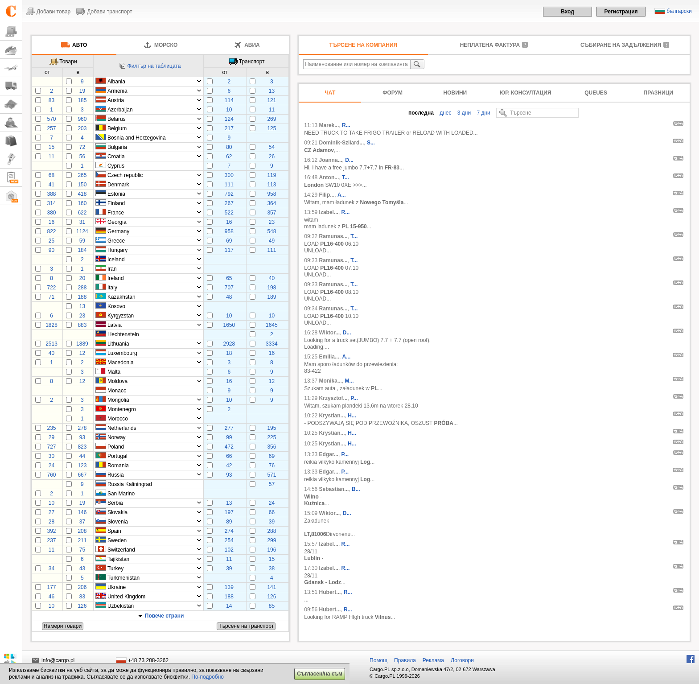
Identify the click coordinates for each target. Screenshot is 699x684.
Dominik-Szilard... (341, 143)
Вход (567, 11)
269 (271, 119)
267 (229, 203)
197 (229, 512)
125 (271, 128)
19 (82, 91)
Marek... (329, 125)
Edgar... (328, 454)
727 (51, 447)
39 (272, 522)
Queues (595, 93)
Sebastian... (334, 489)
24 (51, 465)
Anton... (329, 177)
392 (51, 531)
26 (272, 156)
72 (82, 147)
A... (341, 195)
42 (229, 465)
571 (271, 475)
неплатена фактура (490, 45)
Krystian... (332, 415)
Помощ (378, 660)
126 (271, 596)
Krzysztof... (333, 398)
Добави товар (53, 11)
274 (229, 531)
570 (51, 119)
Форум (392, 93)
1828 (51, 325)
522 (229, 213)
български (678, 11)
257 (51, 128)
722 (51, 287)
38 (272, 568)
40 (272, 278)
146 (82, 512)
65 (229, 278)
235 (51, 428)
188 (82, 297)
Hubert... (330, 592)
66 (229, 456)
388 (51, 194)
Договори (462, 660)
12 (82, 353)
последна (421, 113)
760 (51, 475)
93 (82, 437)
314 (51, 203)
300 (229, 175)
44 (82, 456)
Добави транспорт (109, 11)
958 (271, 194)
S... (371, 143)
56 (82, 156)
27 (51, 512)
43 (82, 568)
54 (272, 147)
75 (82, 550)
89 (229, 522)
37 (82, 522)
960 (82, 119)
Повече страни (164, 616)
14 (229, 606)
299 (271, 540)
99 (229, 437)
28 (51, 522)
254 (229, 540)
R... (346, 125)
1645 (272, 325)
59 (82, 241)
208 (82, 531)
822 (51, 231)
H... (352, 415)
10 (229, 110)
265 (82, 175)
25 (51, 241)
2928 (229, 344)
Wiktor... (329, 333)
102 (229, 550)
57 (272, 484)
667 (82, 475)
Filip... (327, 195)
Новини (455, 93)
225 (271, 437)
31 (82, 222)
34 (51, 568)
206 (82, 587)
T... (345, 177)
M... (349, 381)
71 (51, 297)
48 (229, 297)
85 (272, 606)
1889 (82, 344)
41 (51, 184)
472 (229, 447)
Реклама (433, 660)
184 (82, 250)
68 (51, 175)
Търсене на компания (363, 45)
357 (271, 213)
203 (82, 128)
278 (82, 428)
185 (82, 100)
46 (51, 596)
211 (82, 540)
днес (445, 113)
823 (82, 447)
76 (272, 465)
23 (272, 222)
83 (51, 100)
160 (82, 203)
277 (229, 428)
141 (271, 587)
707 (229, 287)
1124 (82, 231)
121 (271, 100)
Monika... (330, 381)
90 (51, 250)
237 (51, 540)
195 (271, 428)
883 (82, 325)
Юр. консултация (525, 93)
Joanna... (330, 160)
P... (354, 398)
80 (229, 147)
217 (229, 128)
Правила (405, 660)
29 (51, 437)
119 (271, 175)
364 (271, 203)
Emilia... (329, 357)
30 (51, 456)
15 (51, 147)
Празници (658, 93)
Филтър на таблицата (154, 66)
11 (272, 110)
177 (51, 587)
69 (229, 241)
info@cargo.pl (57, 660)
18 (229, 353)
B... (356, 489)
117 (229, 250)
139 (229, 587)
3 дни (463, 113)
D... (349, 160)
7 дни (482, 113)
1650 (229, 325)
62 (229, 156)
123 (82, 465)
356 (271, 447)
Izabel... (328, 212)
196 (271, 550)
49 (272, 241)
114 (229, 100)
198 (271, 287)
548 (271, 231)
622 (82, 213)
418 (82, 194)
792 (229, 194)
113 (271, 184)
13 (272, 91)
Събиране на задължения (620, 45)
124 (229, 119)
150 (82, 184)
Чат (330, 93)
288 (82, 287)
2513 (51, 344)
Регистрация (620, 11)
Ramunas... (333, 236)
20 (82, 278)
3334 (272, 344)
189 (271, 297)
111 (229, 184)
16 (51, 222)
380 (51, 213)
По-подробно (207, 677)
